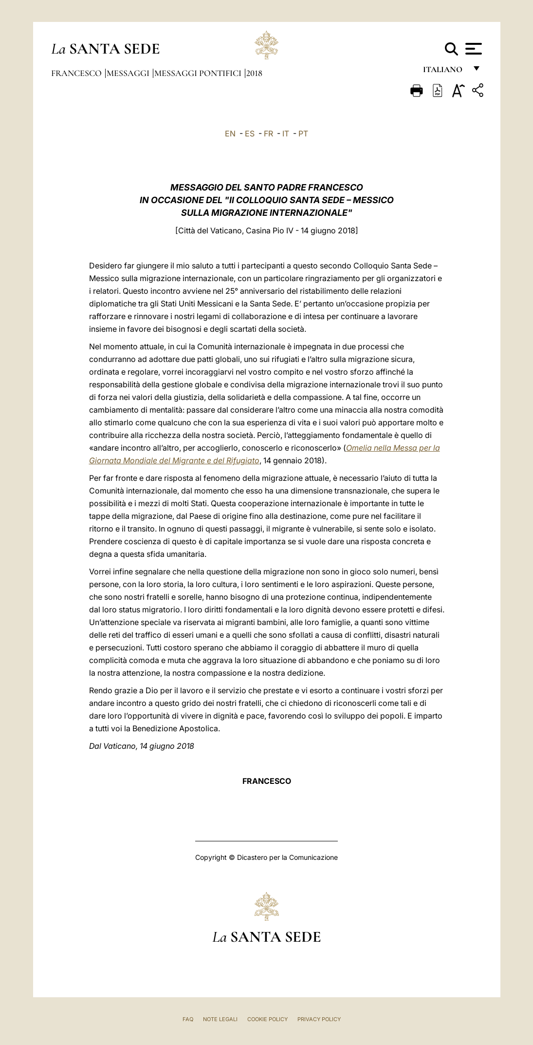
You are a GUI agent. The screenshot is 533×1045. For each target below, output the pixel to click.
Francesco (77, 73)
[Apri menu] (472, 48)
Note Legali (220, 1019)
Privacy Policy (319, 1019)
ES (250, 133)
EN (230, 133)
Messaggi (129, 73)
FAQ (188, 1019)
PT (303, 133)
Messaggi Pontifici (198, 73)
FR (268, 133)
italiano (444, 71)
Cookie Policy (267, 1019)
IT (285, 133)
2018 (254, 73)
